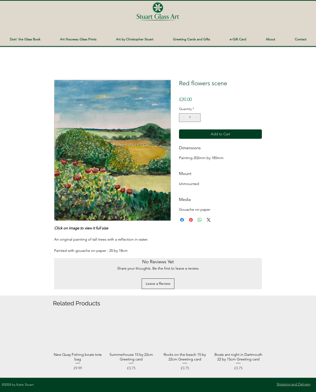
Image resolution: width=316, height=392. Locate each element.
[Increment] (197, 118)
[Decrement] (183, 118)
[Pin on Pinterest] (191, 220)
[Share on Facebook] (182, 220)
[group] (158, 343)
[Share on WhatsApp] (200, 220)
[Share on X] (208, 220)
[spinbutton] (190, 118)
